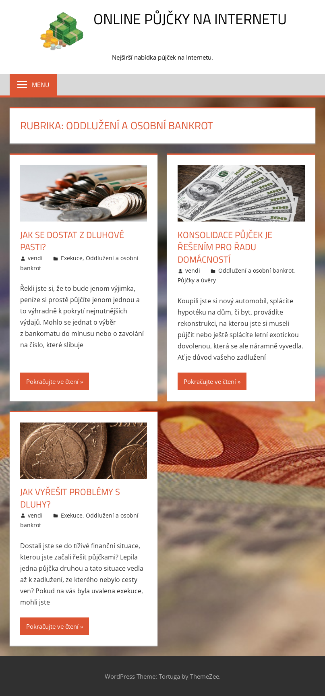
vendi (35, 258)
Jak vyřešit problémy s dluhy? (70, 498)
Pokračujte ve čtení (52, 381)
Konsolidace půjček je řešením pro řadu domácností (225, 247)
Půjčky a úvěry (197, 280)
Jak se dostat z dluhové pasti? (72, 241)
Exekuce (72, 258)
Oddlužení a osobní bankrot (256, 270)
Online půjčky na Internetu (190, 19)
